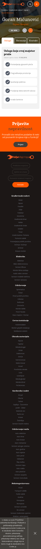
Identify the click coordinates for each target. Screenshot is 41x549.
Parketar (20, 213)
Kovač (20, 366)
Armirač (20, 248)
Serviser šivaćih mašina (20, 424)
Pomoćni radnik (20, 238)
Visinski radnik (20, 309)
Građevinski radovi (15, 10)
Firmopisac (20, 500)
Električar (20, 261)
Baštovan (20, 302)
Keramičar (20, 216)
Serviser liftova (20, 267)
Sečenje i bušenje (20, 245)
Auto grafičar (20, 449)
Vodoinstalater (20, 325)
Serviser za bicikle (20, 507)
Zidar (20, 210)
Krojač (20, 395)
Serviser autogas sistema (20, 446)
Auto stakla (20, 468)
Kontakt (33, 40)
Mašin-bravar (20, 363)
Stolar (20, 350)
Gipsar (26, 10)
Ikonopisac (20, 504)
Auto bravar (20, 440)
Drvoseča (20, 305)
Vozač (20, 488)
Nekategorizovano (20, 483)
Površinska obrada (20, 369)
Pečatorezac (20, 385)
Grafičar (20, 497)
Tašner (20, 401)
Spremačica (20, 289)
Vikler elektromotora (20, 264)
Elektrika (20, 256)
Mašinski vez (20, 411)
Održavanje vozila (20, 429)
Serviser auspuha (21, 475)
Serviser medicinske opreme (21, 513)
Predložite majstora (20, 166)
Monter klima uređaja (20, 270)
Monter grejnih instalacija (21, 328)
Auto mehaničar (20, 443)
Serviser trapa (20, 465)
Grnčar (20, 357)
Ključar (20, 341)
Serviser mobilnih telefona (20, 277)
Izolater (20, 229)
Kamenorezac (20, 360)
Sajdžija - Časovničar (20, 405)
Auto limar (20, 436)
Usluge (7, 40)
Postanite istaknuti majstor (20, 178)
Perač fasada (20, 312)
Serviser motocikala (20, 478)
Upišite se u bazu (20, 172)
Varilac (20, 222)
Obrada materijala (20, 336)
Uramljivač (20, 376)
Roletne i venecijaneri (20, 516)
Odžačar (21, 299)
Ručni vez (20, 414)
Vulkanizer (20, 459)
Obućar (20, 398)
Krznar (20, 417)
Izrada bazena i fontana (20, 235)
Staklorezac (20, 353)
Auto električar (20, 433)
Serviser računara (20, 280)
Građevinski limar (20, 219)
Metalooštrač (20, 382)
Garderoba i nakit (20, 391)
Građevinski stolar (20, 226)
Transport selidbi (20, 491)
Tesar (20, 232)
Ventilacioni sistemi (20, 331)
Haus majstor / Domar (20, 315)
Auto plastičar (20, 472)
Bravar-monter (20, 251)
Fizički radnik (20, 494)
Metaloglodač (20, 379)
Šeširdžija (20, 420)
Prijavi (20, 144)
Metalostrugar (21, 347)
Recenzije (21, 40)
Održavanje (20, 285)
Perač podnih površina (20, 296)
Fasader (20, 206)
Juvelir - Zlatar (20, 408)
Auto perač (20, 456)
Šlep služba (20, 462)
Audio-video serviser (20, 273)
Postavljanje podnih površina (20, 241)
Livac (20, 373)
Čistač (20, 293)
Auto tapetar (20, 452)
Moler (20, 200)
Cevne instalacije (20, 320)
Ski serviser (20, 510)
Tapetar (20, 344)
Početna (5, 10)
